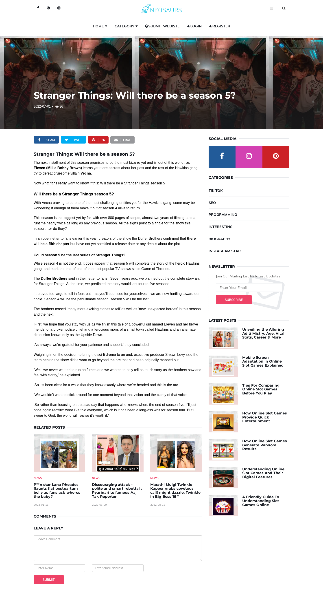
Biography (219, 239)
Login (194, 26)
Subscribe (234, 300)
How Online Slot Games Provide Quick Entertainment (264, 417)
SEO (212, 202)
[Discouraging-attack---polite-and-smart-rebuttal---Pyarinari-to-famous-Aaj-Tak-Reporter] (118, 453)
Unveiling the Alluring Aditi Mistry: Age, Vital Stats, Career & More (263, 333)
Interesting (221, 226)
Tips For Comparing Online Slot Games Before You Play (260, 389)
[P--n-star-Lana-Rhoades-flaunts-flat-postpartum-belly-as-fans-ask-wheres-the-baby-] (59, 453)
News (38, 478)
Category (124, 26)
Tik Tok (216, 190)
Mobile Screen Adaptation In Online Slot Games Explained (263, 361)
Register (219, 26)
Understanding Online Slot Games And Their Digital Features (263, 473)
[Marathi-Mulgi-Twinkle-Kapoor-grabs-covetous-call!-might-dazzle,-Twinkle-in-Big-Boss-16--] (176, 453)
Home (98, 26)
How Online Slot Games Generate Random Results (264, 445)
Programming (223, 214)
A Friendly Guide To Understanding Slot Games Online (260, 501)
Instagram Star (225, 251)
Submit (49, 580)
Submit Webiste (162, 26)
